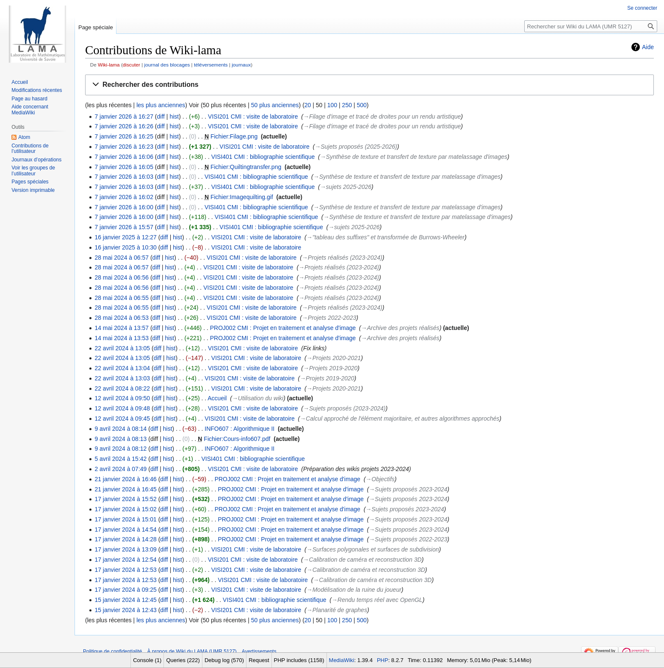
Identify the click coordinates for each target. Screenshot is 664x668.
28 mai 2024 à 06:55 (121, 297)
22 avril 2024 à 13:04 (122, 368)
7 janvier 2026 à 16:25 (123, 136)
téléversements (211, 64)
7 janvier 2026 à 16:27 (123, 116)
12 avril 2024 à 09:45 (122, 418)
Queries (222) (182, 660)
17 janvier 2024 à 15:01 (125, 519)
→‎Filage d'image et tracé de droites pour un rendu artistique (382, 116)
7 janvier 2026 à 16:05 (123, 167)
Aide (648, 47)
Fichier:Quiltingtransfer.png (245, 167)
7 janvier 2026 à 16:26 (123, 126)
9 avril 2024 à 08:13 (120, 438)
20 (307, 105)
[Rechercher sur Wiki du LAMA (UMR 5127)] (590, 26)
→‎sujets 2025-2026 (345, 186)
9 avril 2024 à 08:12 (120, 448)
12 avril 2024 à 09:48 (122, 408)
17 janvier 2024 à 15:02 (125, 509)
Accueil (217, 398)
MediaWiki (341, 660)
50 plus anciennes (275, 105)
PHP (382, 660)
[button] (369, 85)
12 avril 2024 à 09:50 (122, 398)
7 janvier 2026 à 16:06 (123, 156)
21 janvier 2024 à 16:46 (125, 479)
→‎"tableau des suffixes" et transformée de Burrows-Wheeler (386, 237)
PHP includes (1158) (299, 660)
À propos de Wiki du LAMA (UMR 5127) (191, 651)
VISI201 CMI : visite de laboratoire (253, 116)
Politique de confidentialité (112, 651)
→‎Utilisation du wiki (257, 398)
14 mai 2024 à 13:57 (121, 327)
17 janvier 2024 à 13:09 (125, 549)
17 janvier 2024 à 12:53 (125, 569)
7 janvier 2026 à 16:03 (123, 176)
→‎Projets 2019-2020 (330, 368)
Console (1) (147, 660)
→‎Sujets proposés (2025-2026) (356, 146)
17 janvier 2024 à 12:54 (125, 559)
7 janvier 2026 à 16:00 (123, 207)
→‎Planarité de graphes (337, 610)
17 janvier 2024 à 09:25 (125, 589)
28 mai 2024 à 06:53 (121, 317)
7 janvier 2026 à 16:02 (123, 197)
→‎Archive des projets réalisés (400, 327)
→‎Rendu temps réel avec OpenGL (377, 599)
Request (259, 660)
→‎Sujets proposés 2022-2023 (408, 539)
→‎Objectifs (379, 479)
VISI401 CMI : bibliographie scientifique (263, 156)
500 (361, 105)
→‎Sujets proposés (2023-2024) (344, 408)
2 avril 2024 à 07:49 (120, 469)
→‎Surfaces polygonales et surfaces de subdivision (373, 549)
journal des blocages (167, 64)
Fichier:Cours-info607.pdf (237, 438)
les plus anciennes (160, 105)
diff (161, 116)
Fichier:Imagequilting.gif (241, 197)
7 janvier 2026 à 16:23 (123, 146)
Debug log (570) (224, 660)
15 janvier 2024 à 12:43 (125, 610)
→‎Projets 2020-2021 (334, 358)
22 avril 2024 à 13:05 (122, 348)
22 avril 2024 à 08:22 (122, 388)
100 (332, 105)
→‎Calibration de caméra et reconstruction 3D (362, 559)
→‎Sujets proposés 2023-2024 (408, 489)
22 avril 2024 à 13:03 (122, 378)
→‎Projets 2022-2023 (329, 317)
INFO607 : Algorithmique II (239, 428)
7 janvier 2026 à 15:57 (123, 227)
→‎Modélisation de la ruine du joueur (354, 589)
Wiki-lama (109, 64)
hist (174, 116)
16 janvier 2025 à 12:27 (125, 237)
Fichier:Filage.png (233, 136)
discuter (131, 64)
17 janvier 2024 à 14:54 (125, 529)
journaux (241, 64)
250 (347, 105)
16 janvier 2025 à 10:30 (125, 247)
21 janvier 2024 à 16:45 (125, 489)
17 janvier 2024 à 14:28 (125, 539)
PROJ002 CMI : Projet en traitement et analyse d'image (283, 327)
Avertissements (259, 651)
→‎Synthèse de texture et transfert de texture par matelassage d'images (413, 156)
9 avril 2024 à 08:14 (120, 428)
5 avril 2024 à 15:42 (120, 458)
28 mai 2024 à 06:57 (121, 257)
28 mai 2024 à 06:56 (121, 277)
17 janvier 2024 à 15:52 (125, 499)
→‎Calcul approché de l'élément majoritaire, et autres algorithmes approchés (399, 418)
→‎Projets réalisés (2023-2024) (342, 257)
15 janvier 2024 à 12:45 (125, 599)
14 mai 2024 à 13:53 (121, 338)
